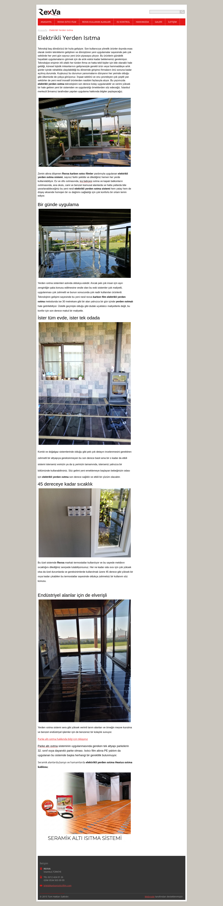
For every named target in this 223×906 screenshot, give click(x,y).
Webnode (150, 896)
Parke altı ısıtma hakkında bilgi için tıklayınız (63, 739)
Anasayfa (42, 30)
